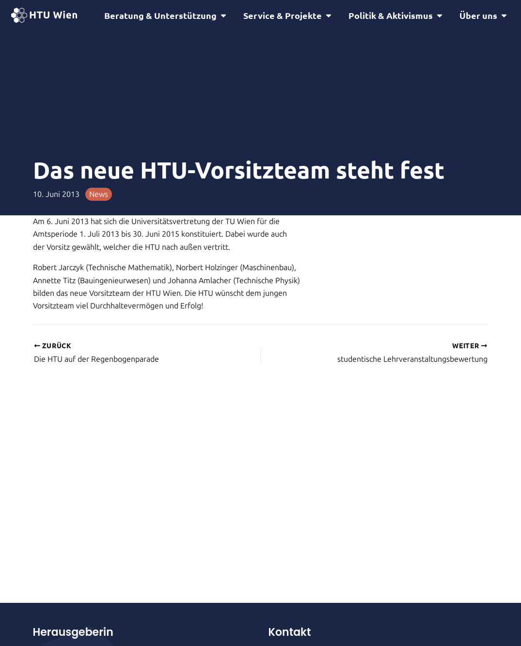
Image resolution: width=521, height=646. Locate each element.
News (98, 195)
